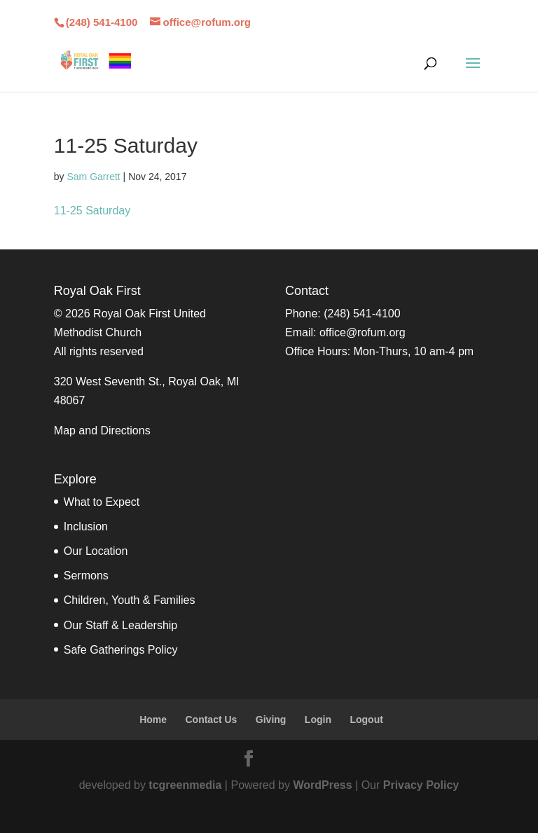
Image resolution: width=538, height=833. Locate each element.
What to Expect (102, 502)
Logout (366, 719)
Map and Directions (102, 430)
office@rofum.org (362, 332)
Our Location (96, 551)
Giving (271, 719)
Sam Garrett (93, 176)
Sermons (86, 575)
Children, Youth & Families (129, 600)
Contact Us (211, 719)
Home (153, 719)
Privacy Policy (421, 785)
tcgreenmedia (185, 785)
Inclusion (86, 526)
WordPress (322, 785)
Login (318, 719)
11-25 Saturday (92, 210)
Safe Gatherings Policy (121, 650)
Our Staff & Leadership (120, 625)
